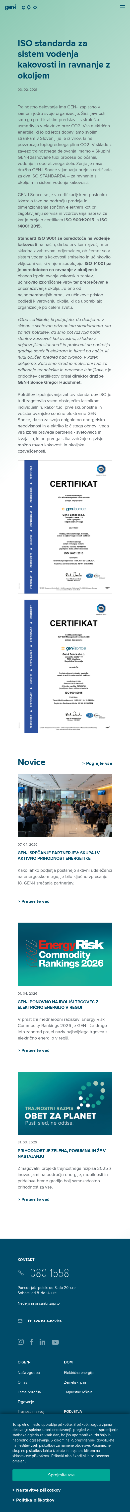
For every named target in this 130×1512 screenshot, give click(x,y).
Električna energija (79, 1372)
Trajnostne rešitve (78, 1392)
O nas (22, 1382)
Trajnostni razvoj (31, 1411)
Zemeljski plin (75, 1382)
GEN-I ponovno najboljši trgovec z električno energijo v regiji (58, 1004)
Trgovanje (26, 1402)
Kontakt (26, 1260)
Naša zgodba (29, 1372)
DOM (68, 1362)
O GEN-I (24, 1362)
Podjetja (73, 1411)
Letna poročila (29, 1392)
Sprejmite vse (61, 1475)
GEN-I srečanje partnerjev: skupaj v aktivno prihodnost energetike (59, 855)
